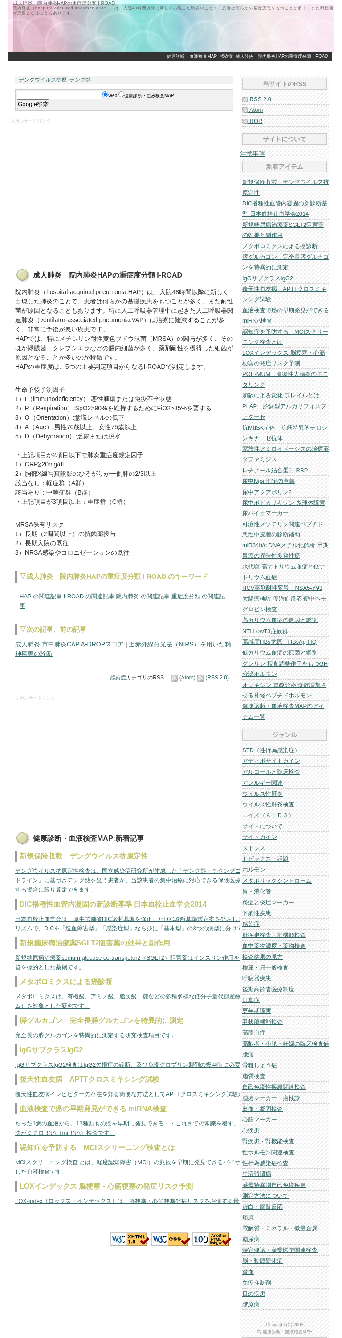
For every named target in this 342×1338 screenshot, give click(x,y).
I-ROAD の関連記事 (89, 596)
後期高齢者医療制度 (268, 989)
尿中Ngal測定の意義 (268, 481)
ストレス (253, 848)
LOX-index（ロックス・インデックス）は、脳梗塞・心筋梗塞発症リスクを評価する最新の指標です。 (147, 1201)
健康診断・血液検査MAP (192, 56)
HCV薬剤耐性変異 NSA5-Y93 (282, 588)
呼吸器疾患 (256, 978)
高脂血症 (253, 1032)
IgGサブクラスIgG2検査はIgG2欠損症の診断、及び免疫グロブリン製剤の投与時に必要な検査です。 (145, 1064)
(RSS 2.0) (217, 678)
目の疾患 (253, 1293)
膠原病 (251, 1304)
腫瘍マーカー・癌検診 (271, 1098)
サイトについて (262, 826)
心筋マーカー (259, 1119)
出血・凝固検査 (262, 1108)
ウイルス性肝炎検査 (268, 804)
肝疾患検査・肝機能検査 (274, 935)
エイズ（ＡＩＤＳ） (268, 815)
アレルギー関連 (262, 782)
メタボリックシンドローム (277, 880)
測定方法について (265, 1195)
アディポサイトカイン (271, 760)
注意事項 (252, 153)
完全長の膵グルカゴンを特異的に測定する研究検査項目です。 (96, 1035)
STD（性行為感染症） (271, 750)
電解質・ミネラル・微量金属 (280, 1228)
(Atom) (187, 678)
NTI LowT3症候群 (265, 631)
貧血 (248, 1271)
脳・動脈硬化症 (262, 1260)
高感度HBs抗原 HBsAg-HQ (279, 641)
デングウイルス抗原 (43, 80)
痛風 (248, 1217)
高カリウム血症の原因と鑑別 (280, 620)
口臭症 (251, 1000)
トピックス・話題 (265, 858)
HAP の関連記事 (41, 596)
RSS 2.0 (256, 99)
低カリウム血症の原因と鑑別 (280, 652)
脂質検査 (253, 1076)
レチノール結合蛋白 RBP (275, 470)
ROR (252, 121)
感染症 (226, 56)
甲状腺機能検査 (262, 1022)
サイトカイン (259, 837)
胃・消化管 (256, 891)
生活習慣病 (256, 1173)
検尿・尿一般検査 (265, 967)
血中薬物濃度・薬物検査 (274, 945)
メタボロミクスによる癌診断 (280, 246)
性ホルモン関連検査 (268, 1152)
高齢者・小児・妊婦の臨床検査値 (285, 1043)
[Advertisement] (170, 65)
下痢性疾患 (256, 913)
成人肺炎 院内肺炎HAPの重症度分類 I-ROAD (282, 56)
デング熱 (80, 80)
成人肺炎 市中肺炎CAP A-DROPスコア (69, 644)
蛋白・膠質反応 (262, 1206)
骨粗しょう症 (259, 1065)
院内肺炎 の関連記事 (143, 596)
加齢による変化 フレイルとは (280, 395)
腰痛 (248, 1054)
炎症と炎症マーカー (268, 902)
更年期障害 (256, 1010)
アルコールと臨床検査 (271, 772)
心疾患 (251, 1130)
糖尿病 (251, 1239)
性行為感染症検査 (265, 1163)
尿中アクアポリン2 (267, 492)
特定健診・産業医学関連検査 (280, 1250)
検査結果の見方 (262, 956)
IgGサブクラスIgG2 (267, 278)
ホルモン (253, 869)
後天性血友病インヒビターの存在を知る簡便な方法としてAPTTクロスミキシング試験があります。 (144, 1094)
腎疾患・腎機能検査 (268, 1141)
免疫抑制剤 (256, 1282)
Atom (252, 109)
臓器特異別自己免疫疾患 (274, 1185)
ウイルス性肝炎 (262, 793)
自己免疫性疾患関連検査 (274, 1087)
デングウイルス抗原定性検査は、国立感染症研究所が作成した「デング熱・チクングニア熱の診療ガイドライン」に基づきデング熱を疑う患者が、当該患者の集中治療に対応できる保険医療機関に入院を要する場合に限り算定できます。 (148, 880)
